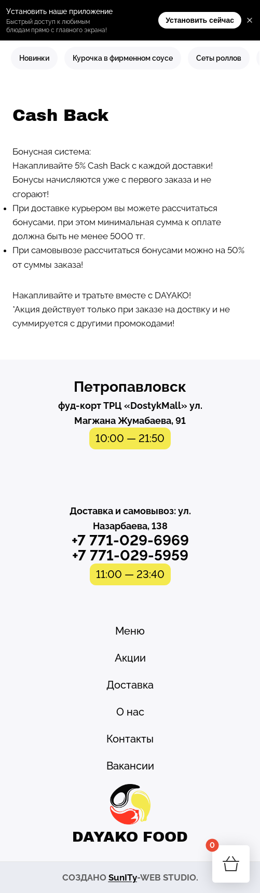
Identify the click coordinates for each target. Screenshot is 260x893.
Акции (130, 658)
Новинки (34, 58)
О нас (130, 712)
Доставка (130, 685)
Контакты (130, 739)
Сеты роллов (218, 58)
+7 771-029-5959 (130, 556)
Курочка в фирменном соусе (123, 58)
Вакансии (130, 766)
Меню (130, 631)
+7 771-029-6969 (130, 540)
